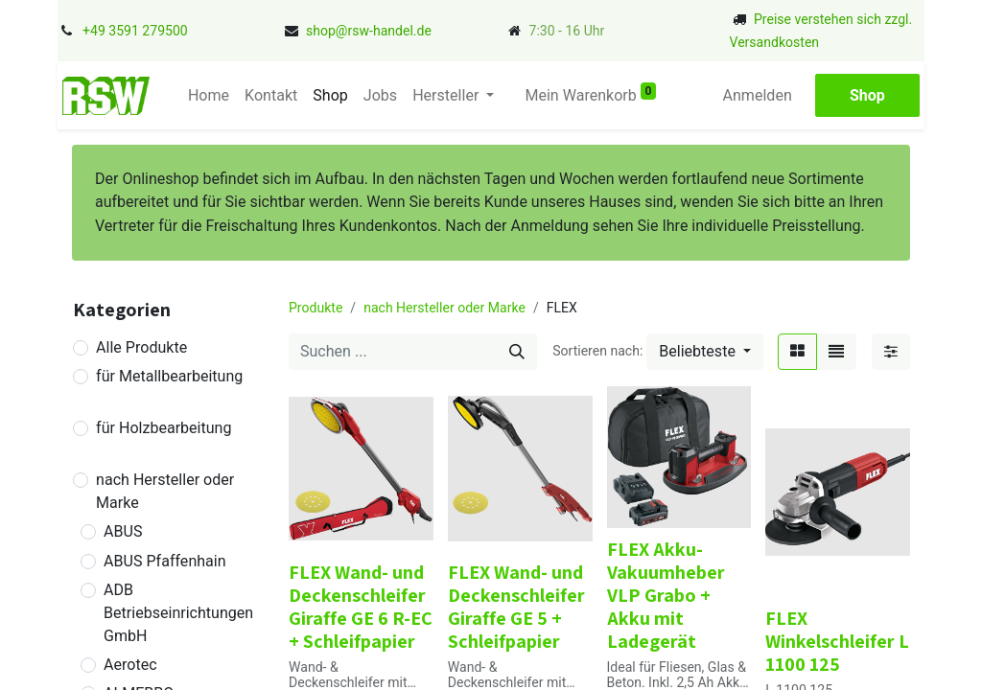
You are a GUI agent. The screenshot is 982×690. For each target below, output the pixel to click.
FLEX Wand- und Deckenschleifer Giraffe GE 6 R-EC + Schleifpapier (361, 607)
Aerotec (130, 665)
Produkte (315, 307)
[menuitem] (208, 96)
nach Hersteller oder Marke (165, 491)
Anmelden (757, 95)
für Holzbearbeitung (163, 428)
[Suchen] (517, 352)
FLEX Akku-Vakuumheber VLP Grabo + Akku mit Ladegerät (666, 595)
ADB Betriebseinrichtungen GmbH (178, 613)
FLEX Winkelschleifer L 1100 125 (837, 641)
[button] (704, 352)
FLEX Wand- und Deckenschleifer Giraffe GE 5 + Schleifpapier (516, 607)
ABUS (123, 531)
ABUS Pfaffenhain (164, 561)
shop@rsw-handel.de (369, 30)
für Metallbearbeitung (169, 376)
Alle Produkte (141, 347)
